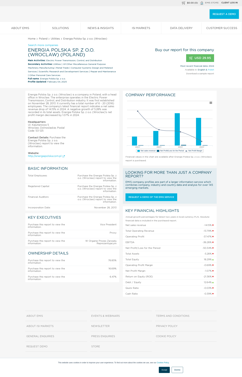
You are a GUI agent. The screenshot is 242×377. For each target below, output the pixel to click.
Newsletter (100, 326)
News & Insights (101, 29)
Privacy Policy (166, 326)
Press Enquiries (103, 336)
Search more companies (43, 45)
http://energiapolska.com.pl (46, 156)
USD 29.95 (200, 58)
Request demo (37, 346)
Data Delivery (181, 29)
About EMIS (20, 29)
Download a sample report (200, 74)
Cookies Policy (163, 363)
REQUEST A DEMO (224, 14)
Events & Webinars (105, 316)
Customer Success (222, 29)
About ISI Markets (40, 326)
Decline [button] (177, 370)
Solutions (60, 29)
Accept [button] (164, 370)
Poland (43, 39)
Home (31, 39)
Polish (211, 70)
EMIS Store (209, 3)
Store (95, 346)
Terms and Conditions (172, 316)
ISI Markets (141, 29)
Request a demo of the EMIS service (151, 197)
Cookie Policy (166, 336)
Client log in (229, 3)
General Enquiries (40, 336)
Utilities (55, 39)
